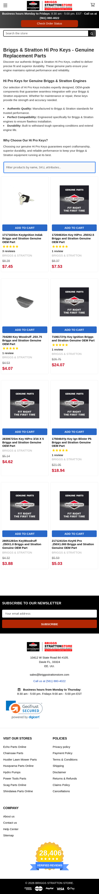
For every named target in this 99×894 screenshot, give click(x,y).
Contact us (10, 822)
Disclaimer (59, 772)
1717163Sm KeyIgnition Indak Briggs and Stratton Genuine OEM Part (22, 238)
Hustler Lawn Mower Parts (20, 759)
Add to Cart (25, 227)
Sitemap (8, 835)
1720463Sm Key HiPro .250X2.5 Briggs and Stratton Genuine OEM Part (73, 238)
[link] (24, 709)
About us (8, 816)
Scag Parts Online (14, 785)
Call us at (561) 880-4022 (49, 681)
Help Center (11, 829)
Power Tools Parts (14, 778)
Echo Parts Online (14, 746)
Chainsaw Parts (13, 753)
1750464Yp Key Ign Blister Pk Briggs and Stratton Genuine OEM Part (72, 442)
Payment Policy (62, 753)
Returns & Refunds (65, 778)
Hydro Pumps (12, 772)
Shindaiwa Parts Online (18, 791)
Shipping (58, 765)
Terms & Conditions (65, 759)
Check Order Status (49, 23)
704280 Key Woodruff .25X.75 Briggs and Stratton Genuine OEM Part (22, 340)
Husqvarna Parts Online (18, 765)
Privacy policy (61, 746)
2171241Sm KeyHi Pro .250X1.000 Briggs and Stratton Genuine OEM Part (73, 544)
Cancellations (61, 791)
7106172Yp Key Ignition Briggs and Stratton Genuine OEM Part (73, 338)
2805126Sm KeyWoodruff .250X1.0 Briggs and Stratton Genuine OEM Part (21, 544)
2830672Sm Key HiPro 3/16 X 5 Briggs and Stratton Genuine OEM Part (23, 442)
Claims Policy (61, 785)
